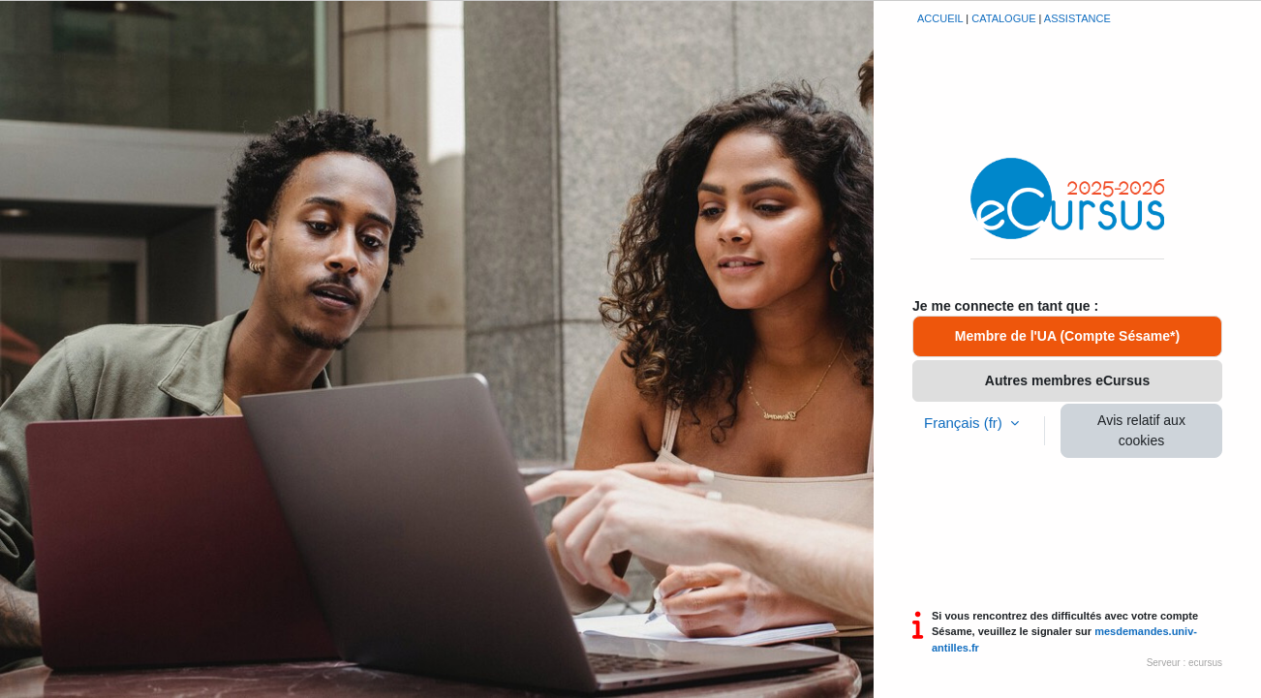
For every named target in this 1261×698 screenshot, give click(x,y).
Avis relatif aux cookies (1141, 430)
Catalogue (1003, 18)
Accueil (940, 18)
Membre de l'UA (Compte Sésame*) (1067, 336)
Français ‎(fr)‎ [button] (965, 422)
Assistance (1077, 18)
